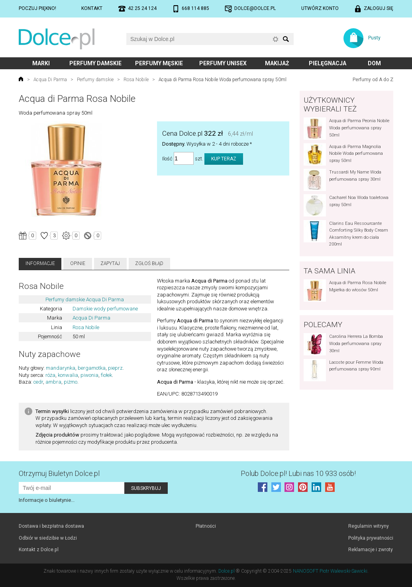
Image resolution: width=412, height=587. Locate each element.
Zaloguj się (378, 8)
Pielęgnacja (327, 63)
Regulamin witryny (368, 526)
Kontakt (91, 8)
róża (50, 375)
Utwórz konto (320, 8)
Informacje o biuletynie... (47, 500)
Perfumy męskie (159, 63)
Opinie (77, 263)
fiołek (106, 375)
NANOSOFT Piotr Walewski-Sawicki (330, 571)
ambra (53, 382)
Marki (41, 63)
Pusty (374, 38)
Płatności (206, 526)
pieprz (115, 368)
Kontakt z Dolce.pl (39, 549)
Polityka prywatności (370, 538)
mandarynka (60, 368)
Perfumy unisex (223, 63)
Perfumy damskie (95, 63)
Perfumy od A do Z (373, 79)
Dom (374, 63)
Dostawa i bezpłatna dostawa (51, 526)
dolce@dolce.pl (255, 8)
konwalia (68, 375)
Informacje (40, 263)
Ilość (167, 159)
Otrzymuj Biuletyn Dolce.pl (59, 473)
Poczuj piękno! (37, 8)
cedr (38, 382)
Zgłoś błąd (149, 263)
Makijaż (277, 63)
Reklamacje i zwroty (370, 549)
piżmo (70, 382)
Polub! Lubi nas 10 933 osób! (298, 473)
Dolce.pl (226, 571)
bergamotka (92, 368)
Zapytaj (110, 263)
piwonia (89, 375)
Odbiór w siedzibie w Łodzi (48, 538)
